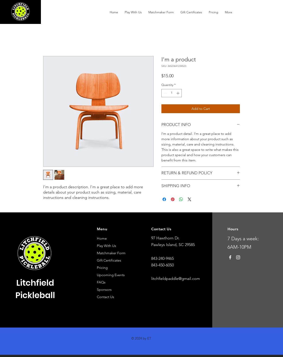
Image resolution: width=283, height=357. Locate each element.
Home (102, 238)
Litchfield (35, 283)
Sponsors (104, 289)
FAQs (101, 282)
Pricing (102, 268)
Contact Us (105, 297)
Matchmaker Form (111, 253)
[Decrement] (165, 93)
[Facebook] (230, 257)
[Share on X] (189, 199)
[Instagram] (238, 257)
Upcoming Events (111, 275)
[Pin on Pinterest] (172, 199)
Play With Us (106, 246)
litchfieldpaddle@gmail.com (175, 278)
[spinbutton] (172, 93)
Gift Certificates (109, 260)
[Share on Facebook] (164, 199)
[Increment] (178, 93)
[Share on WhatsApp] (181, 199)
